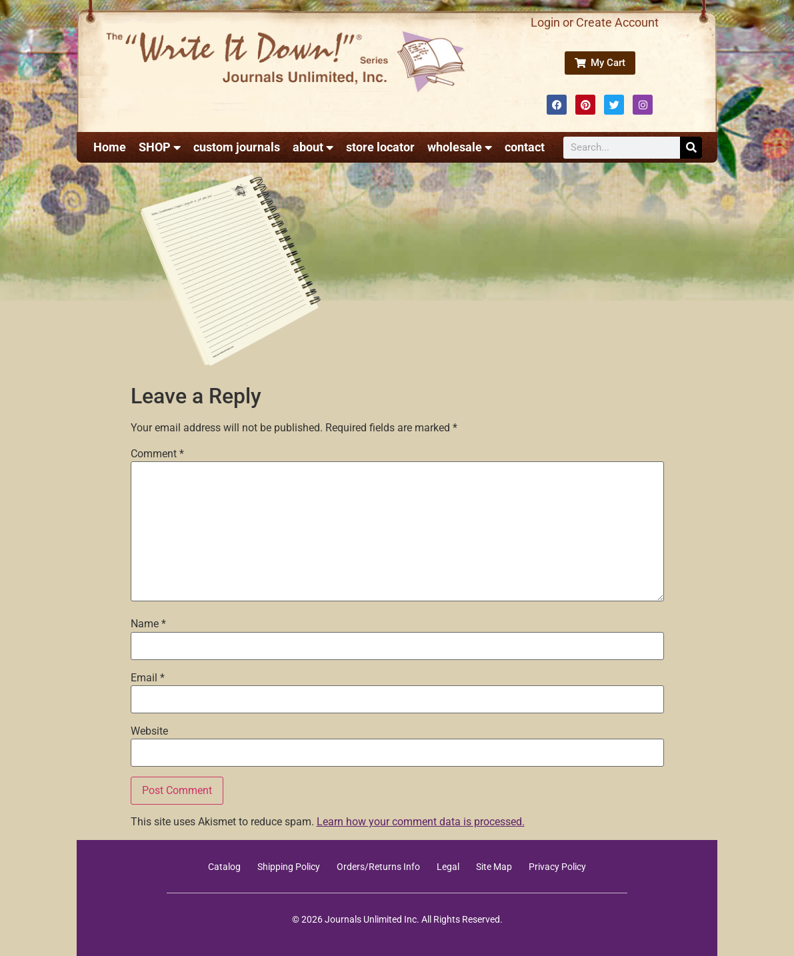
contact (525, 147)
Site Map (494, 866)
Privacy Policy (557, 866)
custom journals (236, 147)
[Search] (691, 148)
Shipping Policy (288, 866)
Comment (157, 454)
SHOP (160, 147)
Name (148, 624)
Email (148, 678)
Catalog (224, 866)
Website (149, 731)
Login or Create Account (595, 22)
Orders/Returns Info (378, 866)
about (313, 147)
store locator (380, 147)
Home (109, 147)
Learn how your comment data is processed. (421, 821)
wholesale (459, 147)
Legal (448, 866)
